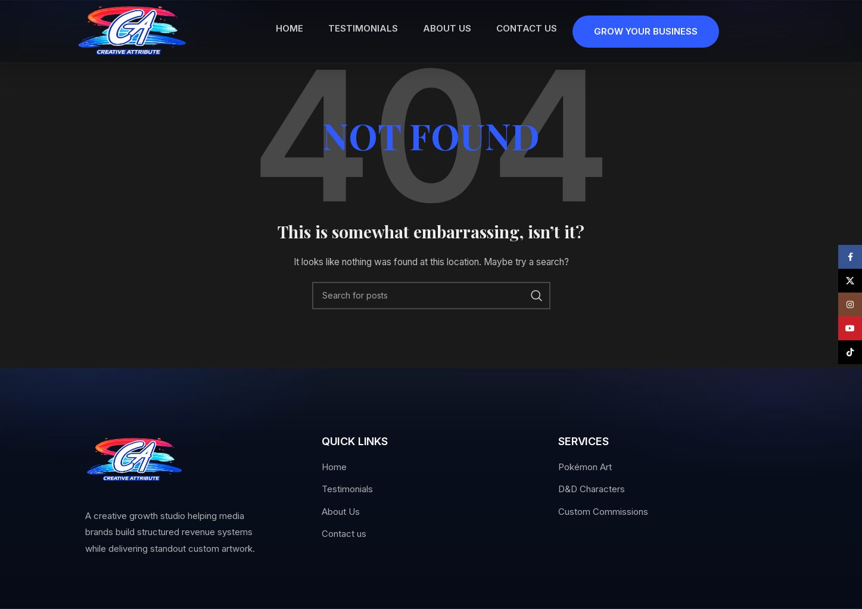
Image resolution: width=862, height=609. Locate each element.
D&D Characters (591, 489)
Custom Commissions (603, 511)
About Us (341, 511)
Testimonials (347, 489)
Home (334, 467)
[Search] (431, 295)
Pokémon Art (585, 467)
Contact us (344, 533)
